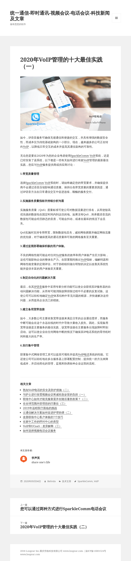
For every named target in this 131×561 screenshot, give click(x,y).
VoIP (26, 146)
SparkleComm (80, 155)
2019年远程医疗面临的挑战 (40, 408)
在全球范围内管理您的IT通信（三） (45, 403)
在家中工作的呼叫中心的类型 (41, 421)
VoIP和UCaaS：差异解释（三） (42, 426)
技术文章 (66, 481)
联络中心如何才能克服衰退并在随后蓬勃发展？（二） (56, 399)
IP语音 (38, 286)
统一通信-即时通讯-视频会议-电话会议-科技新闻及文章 (60, 16)
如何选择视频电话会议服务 (39, 430)
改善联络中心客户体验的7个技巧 (43, 417)
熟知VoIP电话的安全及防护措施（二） (46, 390)
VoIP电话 (83, 354)
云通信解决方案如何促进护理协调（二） (47, 412)
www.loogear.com (30, 554)
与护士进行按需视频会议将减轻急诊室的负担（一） (54, 394)
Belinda (51, 481)
